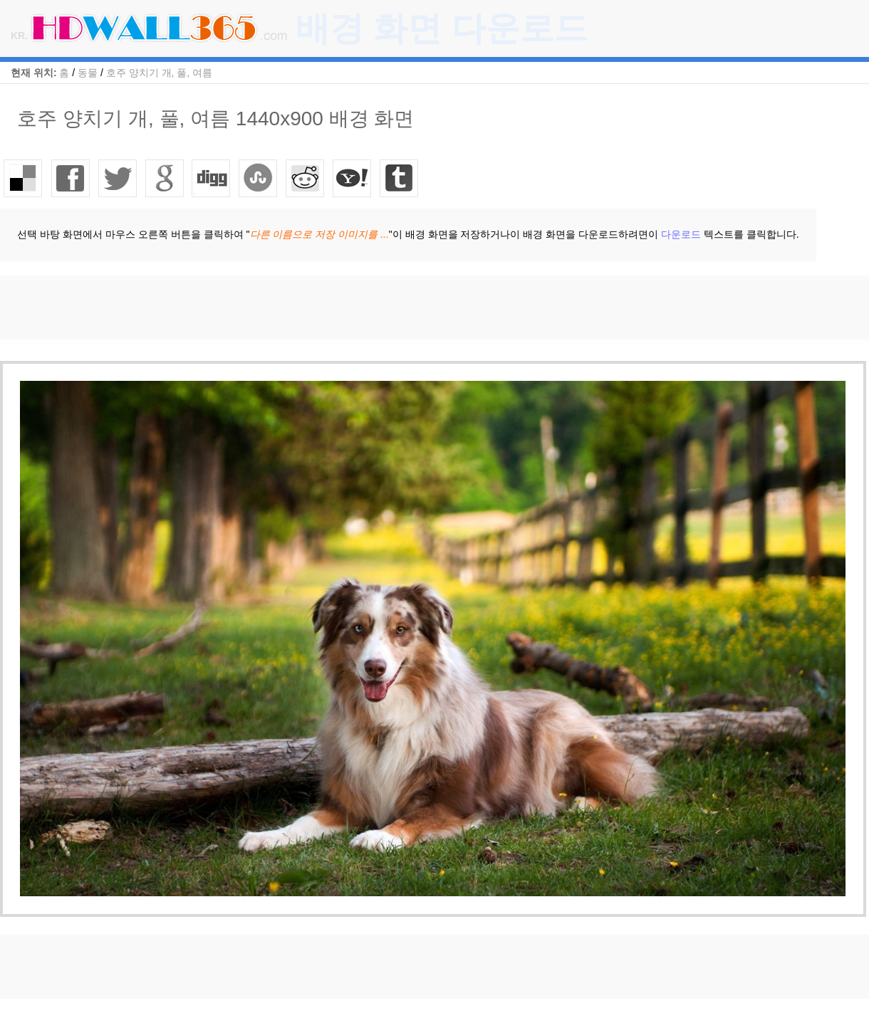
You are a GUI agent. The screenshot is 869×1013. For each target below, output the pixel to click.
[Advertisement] (259, 307)
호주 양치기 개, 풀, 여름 (159, 72)
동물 (88, 72)
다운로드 (681, 234)
